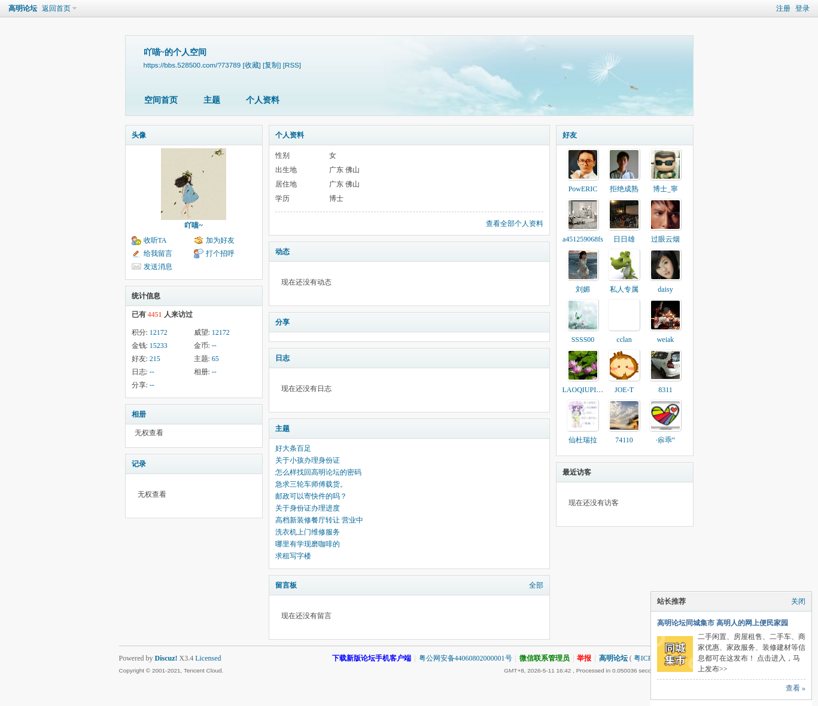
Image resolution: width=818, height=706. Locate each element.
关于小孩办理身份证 (307, 460)
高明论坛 (22, 8)
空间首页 (161, 100)
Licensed (208, 658)
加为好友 (220, 240)
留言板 (286, 585)
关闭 (798, 601)
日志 (282, 358)
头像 (139, 135)
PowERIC (583, 189)
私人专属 (624, 289)
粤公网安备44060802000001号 (465, 658)
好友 (569, 135)
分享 (282, 322)
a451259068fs (582, 239)
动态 (282, 251)
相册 (139, 414)
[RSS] (292, 65)
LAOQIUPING (584, 390)
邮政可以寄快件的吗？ (311, 496)
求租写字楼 (293, 556)
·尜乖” (665, 440)
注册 (783, 8)
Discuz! (166, 658)
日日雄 (624, 239)
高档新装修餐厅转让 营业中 (319, 520)
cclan (623, 339)
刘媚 (583, 289)
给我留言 (158, 253)
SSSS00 (583, 339)
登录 (802, 8)
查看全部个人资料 (514, 223)
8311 (665, 390)
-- (214, 345)
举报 (584, 658)
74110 (624, 440)
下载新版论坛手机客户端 (371, 658)
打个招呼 (220, 253)
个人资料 (262, 100)
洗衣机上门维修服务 (307, 532)
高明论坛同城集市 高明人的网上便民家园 (722, 623)
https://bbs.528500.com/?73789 (192, 65)
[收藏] (251, 65)
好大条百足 (293, 448)
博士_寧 (665, 189)
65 (215, 358)
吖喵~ (193, 225)
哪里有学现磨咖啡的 (307, 544)
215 (155, 358)
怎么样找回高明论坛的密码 (318, 472)
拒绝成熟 (624, 189)
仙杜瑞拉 (582, 440)
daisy (665, 289)
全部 (536, 585)
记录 (139, 464)
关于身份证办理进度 (307, 508)
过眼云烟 (665, 239)
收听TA (155, 240)
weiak (665, 339)
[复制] (272, 65)
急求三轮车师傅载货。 (311, 484)
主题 (211, 100)
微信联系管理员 (544, 658)
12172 (159, 332)
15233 (159, 345)
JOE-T (624, 390)
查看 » (795, 688)
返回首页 (56, 8)
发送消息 (158, 266)
